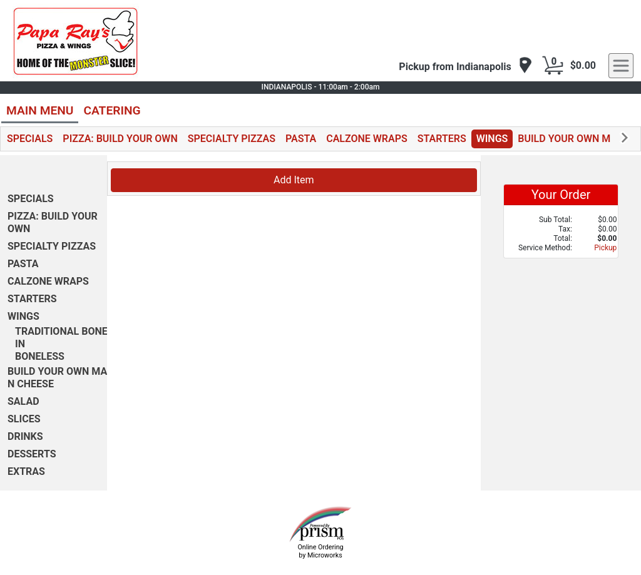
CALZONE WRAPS (367, 139)
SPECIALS (30, 139)
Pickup (605, 247)
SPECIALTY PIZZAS (231, 139)
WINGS (492, 139)
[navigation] (465, 66)
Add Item (294, 180)
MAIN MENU (39, 110)
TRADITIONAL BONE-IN (63, 337)
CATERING (111, 110)
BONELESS (39, 356)
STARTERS (442, 139)
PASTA (300, 139)
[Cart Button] (552, 65)
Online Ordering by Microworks (320, 551)
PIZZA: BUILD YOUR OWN (120, 139)
